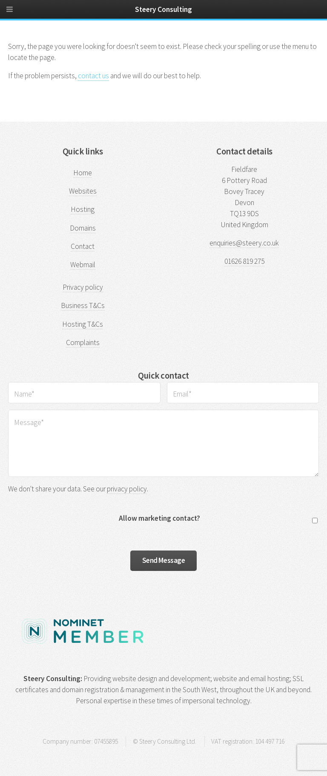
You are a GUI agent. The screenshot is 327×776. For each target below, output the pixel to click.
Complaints (83, 342)
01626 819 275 (244, 261)
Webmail (82, 264)
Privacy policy (83, 287)
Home (82, 172)
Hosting (83, 209)
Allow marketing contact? (159, 518)
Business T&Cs (83, 305)
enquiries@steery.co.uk (244, 243)
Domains (83, 228)
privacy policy (127, 489)
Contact (83, 246)
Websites (83, 191)
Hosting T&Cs (82, 324)
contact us (93, 75)
